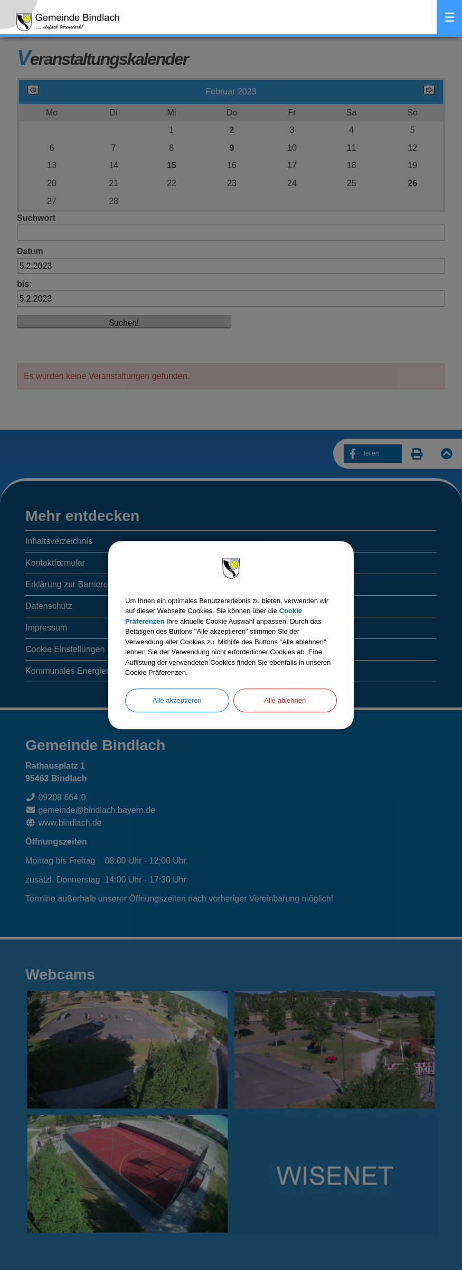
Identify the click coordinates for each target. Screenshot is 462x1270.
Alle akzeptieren (177, 700)
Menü (449, 17)
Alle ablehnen (285, 700)
